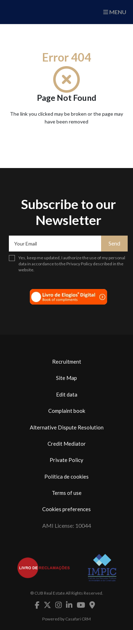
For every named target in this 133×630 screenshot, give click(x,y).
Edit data (66, 394)
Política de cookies (66, 476)
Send (114, 243)
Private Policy (66, 460)
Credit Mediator (67, 443)
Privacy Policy (79, 263)
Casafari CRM (78, 619)
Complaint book (66, 411)
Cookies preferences (66, 509)
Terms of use (67, 493)
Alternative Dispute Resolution (67, 427)
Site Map (66, 378)
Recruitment (66, 361)
